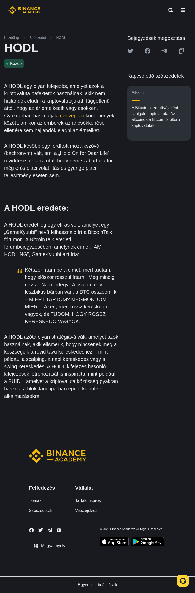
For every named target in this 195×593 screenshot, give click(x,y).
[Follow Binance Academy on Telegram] (49, 530)
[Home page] (24, 10)
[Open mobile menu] (183, 10)
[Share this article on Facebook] (147, 51)
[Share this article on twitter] (130, 51)
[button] (183, 10)
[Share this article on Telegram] (164, 51)
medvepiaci (71, 115)
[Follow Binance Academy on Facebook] (31, 530)
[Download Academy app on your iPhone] (114, 542)
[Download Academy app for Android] (147, 542)
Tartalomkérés (88, 500)
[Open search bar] (169, 10)
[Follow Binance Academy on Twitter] (40, 530)
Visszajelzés (86, 510)
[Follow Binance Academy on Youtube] (58, 530)
